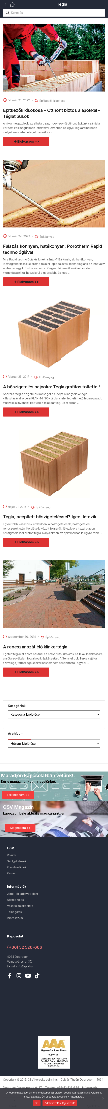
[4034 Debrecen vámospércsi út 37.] (54, 1008)
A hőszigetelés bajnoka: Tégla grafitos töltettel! (51, 386)
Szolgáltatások (17, 861)
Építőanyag (47, 236)
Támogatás (14, 912)
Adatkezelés (15, 899)
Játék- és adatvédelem (22, 893)
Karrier (11, 873)
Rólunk (11, 855)
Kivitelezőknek (17, 867)
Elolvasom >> (28, 141)
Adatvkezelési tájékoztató (60, 1103)
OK (36, 1103)
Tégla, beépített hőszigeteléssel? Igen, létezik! (50, 516)
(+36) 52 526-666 (24, 947)
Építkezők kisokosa (52, 100)
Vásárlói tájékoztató (20, 905)
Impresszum (15, 918)
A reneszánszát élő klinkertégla (35, 646)
